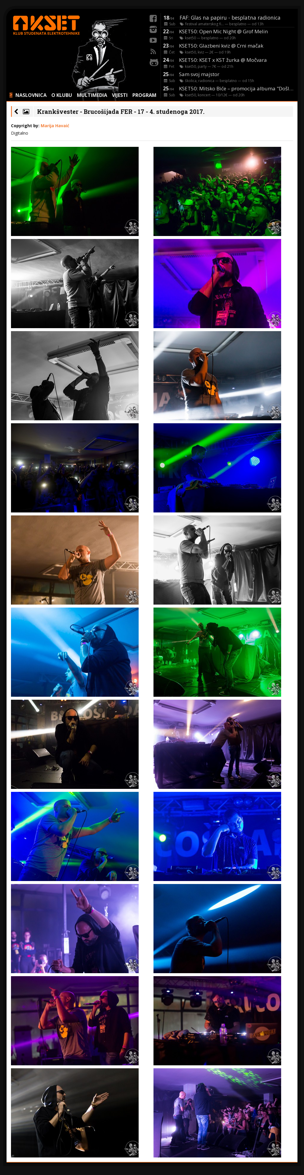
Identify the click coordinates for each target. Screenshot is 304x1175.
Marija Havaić (55, 125)
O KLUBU (61, 95)
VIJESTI (120, 95)
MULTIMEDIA (92, 95)
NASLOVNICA (31, 95)
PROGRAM (144, 95)
